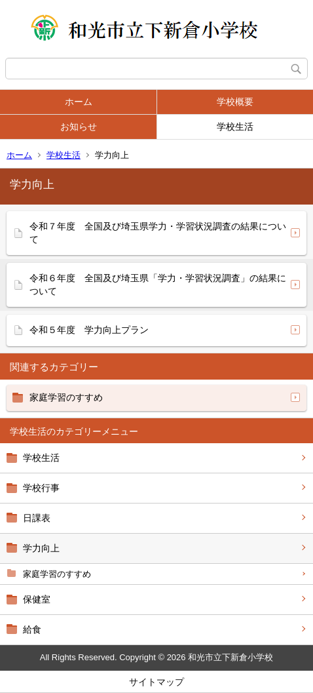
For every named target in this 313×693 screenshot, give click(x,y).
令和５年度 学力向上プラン (89, 330)
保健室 (36, 599)
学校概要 (235, 101)
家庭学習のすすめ (57, 574)
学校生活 (235, 126)
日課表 (36, 518)
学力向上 (41, 548)
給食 (32, 629)
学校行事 (41, 488)
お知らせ (78, 126)
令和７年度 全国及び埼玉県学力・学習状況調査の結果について (157, 233)
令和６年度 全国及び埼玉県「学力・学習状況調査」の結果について (157, 284)
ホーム (78, 101)
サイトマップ (156, 682)
